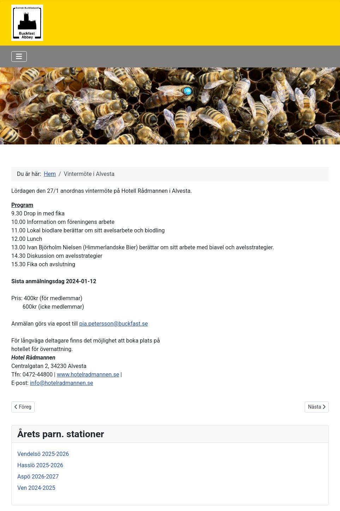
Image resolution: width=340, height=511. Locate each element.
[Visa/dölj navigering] (19, 56)
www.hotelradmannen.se (88, 374)
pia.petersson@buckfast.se (113, 323)
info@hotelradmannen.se (61, 383)
